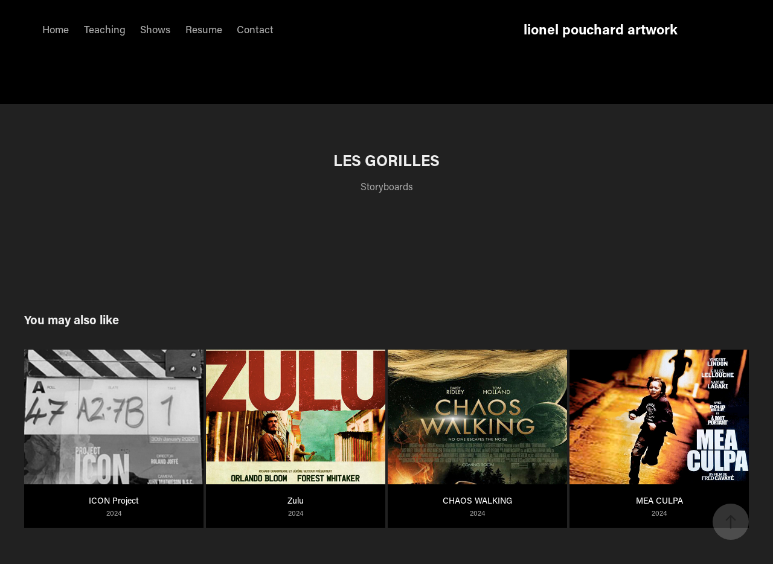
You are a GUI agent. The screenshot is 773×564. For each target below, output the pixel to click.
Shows (155, 29)
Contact (255, 29)
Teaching (105, 29)
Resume (203, 29)
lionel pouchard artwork (601, 29)
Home (55, 29)
